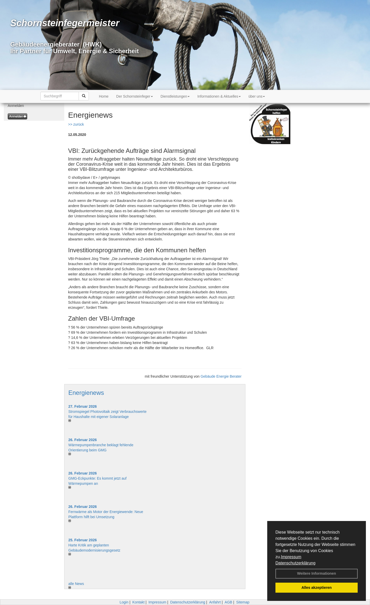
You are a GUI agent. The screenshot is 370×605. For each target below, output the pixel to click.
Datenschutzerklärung (295, 563)
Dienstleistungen (175, 96)
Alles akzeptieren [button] (316, 587)
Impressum (291, 557)
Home (103, 96)
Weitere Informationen (316, 573)
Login (123, 602)
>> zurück (76, 124)
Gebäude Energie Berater (221, 376)
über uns (256, 96)
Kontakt (138, 602)
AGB (228, 602)
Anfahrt (215, 602)
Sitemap (242, 602)
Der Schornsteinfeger (134, 96)
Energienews (86, 392)
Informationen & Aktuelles (219, 96)
